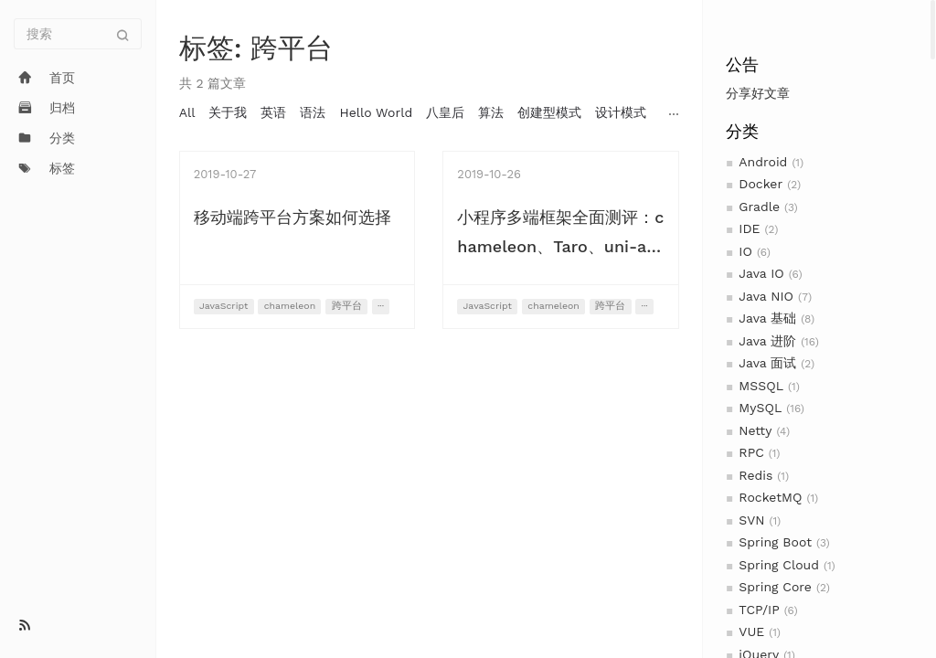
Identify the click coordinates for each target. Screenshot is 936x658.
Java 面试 (767, 363)
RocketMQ (770, 497)
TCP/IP (759, 609)
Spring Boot (775, 542)
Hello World (375, 112)
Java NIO (766, 296)
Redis (755, 475)
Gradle (759, 206)
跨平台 (347, 306)
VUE (751, 631)
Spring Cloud (779, 564)
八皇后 (445, 112)
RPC (751, 452)
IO (745, 251)
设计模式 (620, 112)
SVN (751, 520)
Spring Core (775, 586)
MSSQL (761, 385)
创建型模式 (549, 112)
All (187, 112)
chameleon (289, 306)
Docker (760, 183)
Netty (755, 430)
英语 (273, 112)
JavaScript (223, 306)
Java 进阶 (767, 341)
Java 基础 (767, 318)
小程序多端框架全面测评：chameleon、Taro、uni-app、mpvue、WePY (560, 246)
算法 (491, 112)
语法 (312, 112)
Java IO (761, 273)
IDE (749, 228)
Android (763, 161)
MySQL (760, 407)
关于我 (227, 112)
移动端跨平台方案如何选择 (292, 217)
